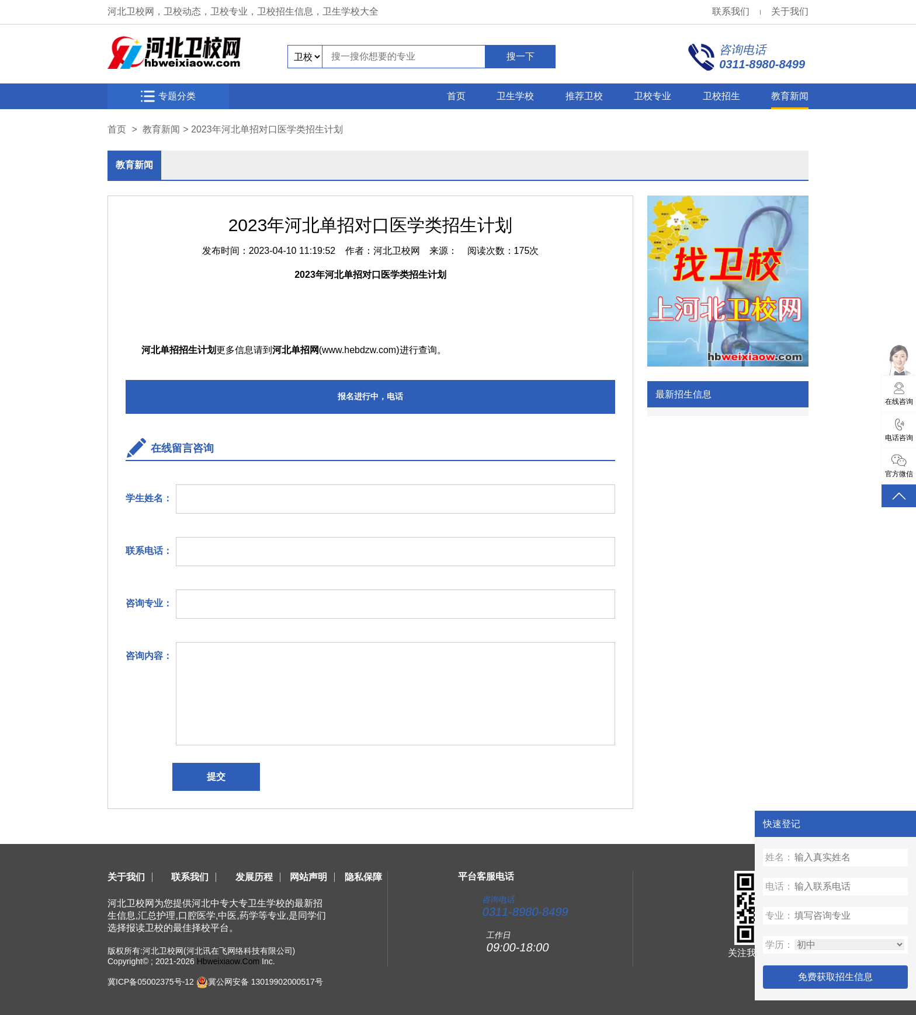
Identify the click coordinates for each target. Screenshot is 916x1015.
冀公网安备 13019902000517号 (265, 981)
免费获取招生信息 (835, 977)
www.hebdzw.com (359, 350)
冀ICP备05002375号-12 (150, 981)
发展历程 (254, 877)
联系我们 (731, 11)
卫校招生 (721, 96)
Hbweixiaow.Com (228, 961)
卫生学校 (515, 96)
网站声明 (308, 877)
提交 (216, 777)
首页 (456, 96)
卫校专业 (652, 96)
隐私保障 (363, 877)
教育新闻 (790, 96)
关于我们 (790, 11)
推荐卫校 (584, 96)
